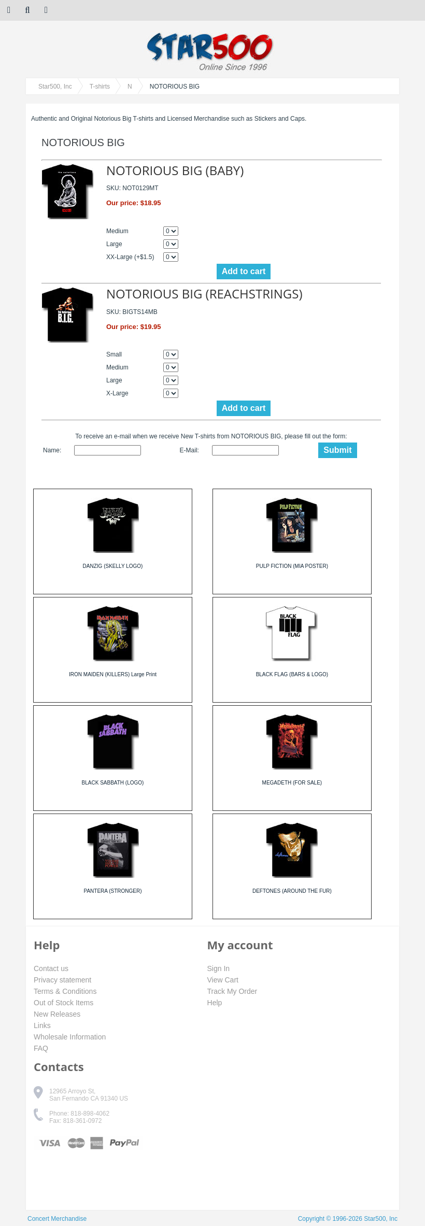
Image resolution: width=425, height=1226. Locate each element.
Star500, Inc (55, 86)
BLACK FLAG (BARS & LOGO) (292, 674)
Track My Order (232, 991)
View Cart (222, 980)
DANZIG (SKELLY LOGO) (113, 566)
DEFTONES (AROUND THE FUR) (292, 891)
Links (42, 1025)
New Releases (57, 1014)
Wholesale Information (70, 1037)
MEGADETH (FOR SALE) (292, 783)
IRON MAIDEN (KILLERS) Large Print (113, 674)
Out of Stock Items (63, 1003)
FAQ (41, 1048)
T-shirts (100, 86)
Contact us (51, 968)
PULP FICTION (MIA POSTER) (292, 566)
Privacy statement (62, 980)
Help (214, 1003)
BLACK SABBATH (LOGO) (113, 783)
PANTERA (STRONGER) (112, 891)
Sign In (218, 968)
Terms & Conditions (65, 991)
